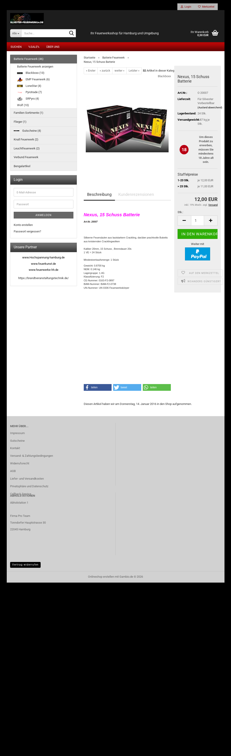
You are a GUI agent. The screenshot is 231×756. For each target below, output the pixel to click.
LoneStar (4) (29, 86)
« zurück (105, 71)
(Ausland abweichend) (210, 107)
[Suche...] (15, 34)
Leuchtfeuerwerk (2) (27, 148)
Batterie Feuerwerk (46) (29, 59)
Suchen (16, 47)
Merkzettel (206, 6)
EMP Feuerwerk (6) (33, 80)
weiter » (119, 71)
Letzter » (134, 71)
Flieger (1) (20, 122)
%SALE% (34, 47)
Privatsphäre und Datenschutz (29, 486)
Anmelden (43, 215)
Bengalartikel (22, 166)
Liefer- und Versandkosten (27, 479)
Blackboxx (164, 76)
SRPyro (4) (28, 99)
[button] (184, 221)
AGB (13, 471)
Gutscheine (17, 441)
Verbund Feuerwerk (26, 157)
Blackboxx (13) (30, 73)
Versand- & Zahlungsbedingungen (31, 456)
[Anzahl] (197, 221)
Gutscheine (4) (27, 131)
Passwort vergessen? (27, 232)
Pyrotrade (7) (29, 92)
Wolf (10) (23, 105)
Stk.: (180, 212)
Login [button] (186, 6)
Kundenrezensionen (136, 194)
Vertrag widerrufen (25, 565)
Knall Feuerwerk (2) (26, 140)
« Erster (90, 71)
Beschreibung (99, 194)
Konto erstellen (23, 225)
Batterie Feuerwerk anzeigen (35, 67)
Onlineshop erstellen (101, 577)
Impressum (17, 433)
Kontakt (15, 448)
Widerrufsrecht (19, 463)
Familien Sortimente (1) (28, 113)
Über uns (52, 47)
